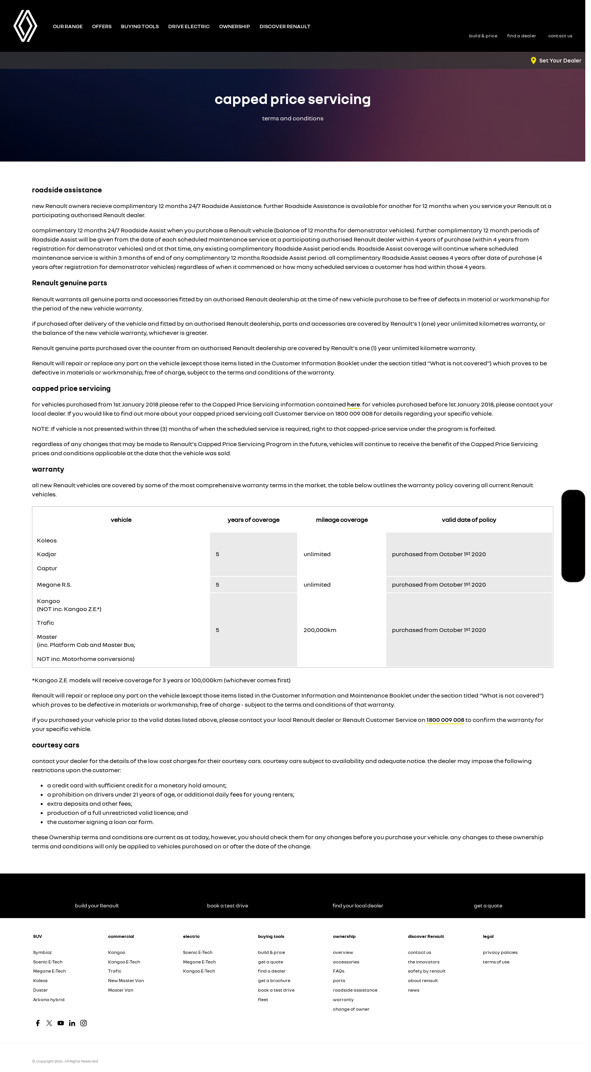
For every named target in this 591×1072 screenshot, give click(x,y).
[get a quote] (573, 553)
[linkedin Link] (72, 1023)
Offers (102, 26)
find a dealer (272, 971)
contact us (419, 952)
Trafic (114, 971)
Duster (40, 990)
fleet (263, 999)
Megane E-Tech (49, 971)
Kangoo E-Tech (124, 962)
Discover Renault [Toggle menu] (285, 26)
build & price (271, 952)
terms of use (496, 962)
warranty (343, 999)
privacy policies (500, 952)
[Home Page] (25, 26)
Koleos (40, 980)
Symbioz (42, 952)
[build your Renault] (573, 501)
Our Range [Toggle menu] (68, 26)
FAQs (338, 971)
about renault (423, 980)
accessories (346, 962)
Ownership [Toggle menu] (234, 26)
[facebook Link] (38, 1023)
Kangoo (116, 952)
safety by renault (427, 971)
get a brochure (274, 980)
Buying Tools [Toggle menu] (140, 26)
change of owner (351, 1009)
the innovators (424, 962)
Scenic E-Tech (47, 962)
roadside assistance (355, 990)
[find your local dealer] (573, 536)
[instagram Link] (83, 1023)
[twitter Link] (49, 1023)
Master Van (120, 990)
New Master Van (126, 980)
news (413, 990)
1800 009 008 (445, 719)
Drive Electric (189, 26)
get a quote (270, 962)
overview (343, 952)
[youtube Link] (60, 1023)
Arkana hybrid (49, 999)
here (353, 404)
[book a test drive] (573, 519)
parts (339, 980)
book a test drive (276, 990)
